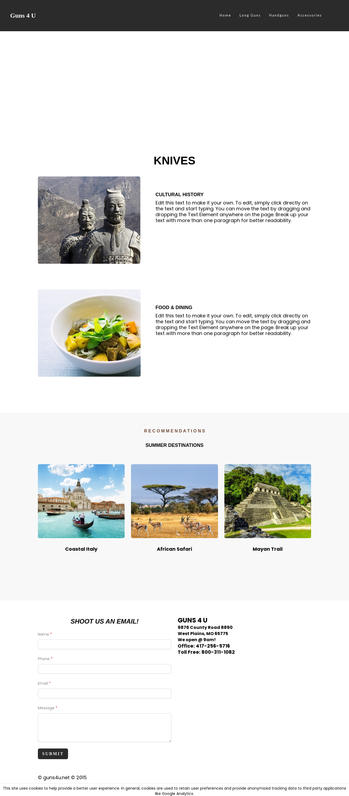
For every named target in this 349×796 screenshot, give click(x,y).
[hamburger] (42, 15)
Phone (44, 658)
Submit (53, 753)
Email (43, 683)
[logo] (23, 15)
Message (46, 708)
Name (43, 634)
